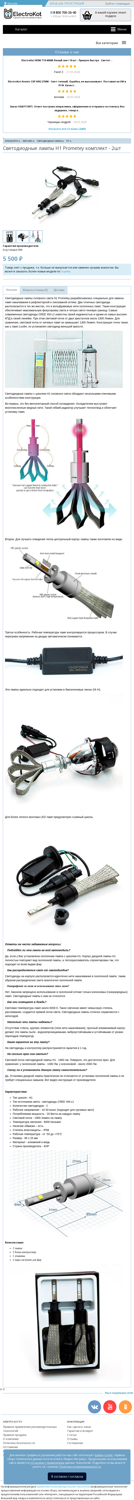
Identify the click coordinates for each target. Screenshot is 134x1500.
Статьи (72, 1435)
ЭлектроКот (11, 140)
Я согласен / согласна (67, 1476)
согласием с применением (47, 1463)
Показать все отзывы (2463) (67, 129)
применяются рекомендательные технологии (63, 1486)
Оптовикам (10, 1447)
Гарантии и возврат (80, 1431)
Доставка (59, 290)
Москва (10, 3)
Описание (11, 289)
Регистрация (74, 3)
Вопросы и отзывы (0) (35, 290)
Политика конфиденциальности (80, 1466)
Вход (53, 3)
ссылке (65, 271)
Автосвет (27, 140)
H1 (67, 140)
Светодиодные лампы (49, 140)
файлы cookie (104, 1455)
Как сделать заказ (79, 1427)
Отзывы (72, 1439)
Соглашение (75, 1443)
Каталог (21, 29)
